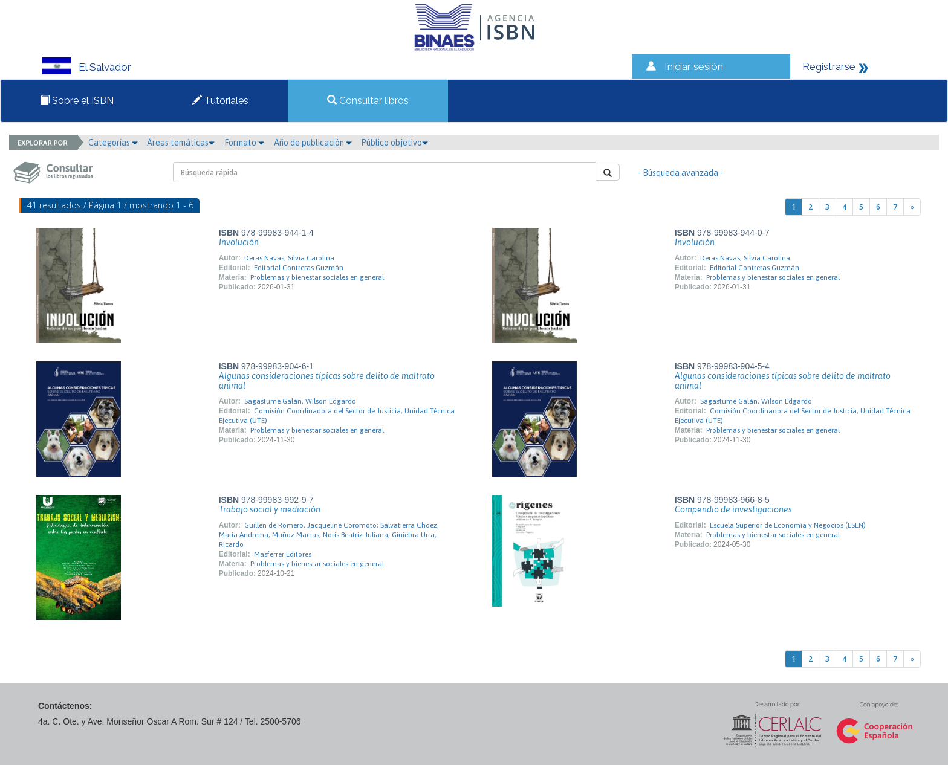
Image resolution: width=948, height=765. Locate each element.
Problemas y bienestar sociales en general (317, 277)
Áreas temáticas (181, 142)
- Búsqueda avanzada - (680, 173)
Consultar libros (368, 100)
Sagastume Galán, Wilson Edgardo (300, 401)
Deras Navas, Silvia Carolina (289, 258)
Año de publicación (313, 142)
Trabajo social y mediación (269, 509)
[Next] (912, 207)
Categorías (113, 142)
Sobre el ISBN (77, 100)
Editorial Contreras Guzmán (298, 267)
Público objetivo (394, 142)
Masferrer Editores (282, 554)
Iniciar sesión (693, 66)
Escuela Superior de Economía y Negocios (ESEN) (788, 525)
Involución (239, 242)
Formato (244, 142)
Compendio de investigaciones (733, 509)
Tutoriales (220, 100)
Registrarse (828, 66)
